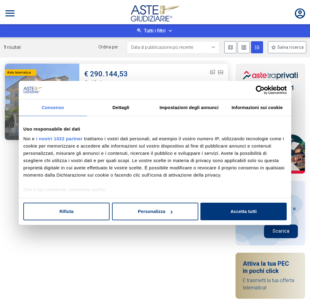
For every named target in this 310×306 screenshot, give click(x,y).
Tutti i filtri (155, 31)
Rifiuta (66, 211)
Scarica (280, 231)
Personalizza (155, 211)
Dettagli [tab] (121, 107)
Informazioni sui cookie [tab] (257, 107)
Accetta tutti (243, 211)
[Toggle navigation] (10, 13)
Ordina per (108, 47)
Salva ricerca (290, 47)
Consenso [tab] (53, 107)
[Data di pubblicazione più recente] (173, 47)
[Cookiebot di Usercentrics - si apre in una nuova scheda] (260, 90)
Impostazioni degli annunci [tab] (189, 107)
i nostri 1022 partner (59, 138)
